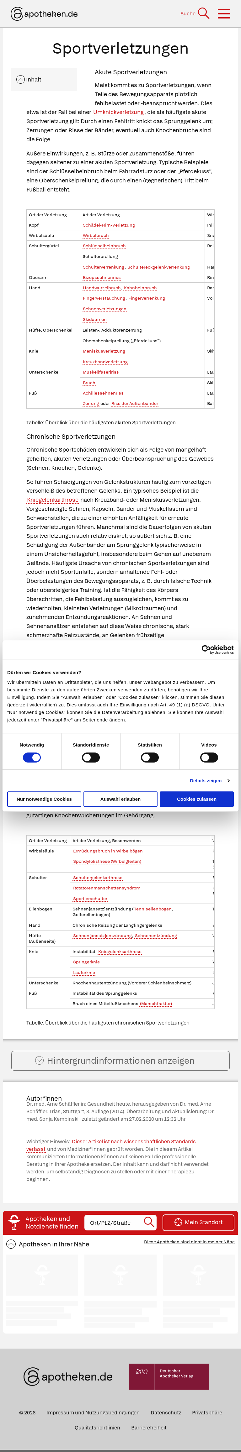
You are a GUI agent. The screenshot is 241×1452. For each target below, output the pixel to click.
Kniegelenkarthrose (52, 499)
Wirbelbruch (96, 235)
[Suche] (195, 13)
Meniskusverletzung (104, 351)
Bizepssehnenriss (102, 277)
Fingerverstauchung (104, 298)
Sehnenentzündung (156, 935)
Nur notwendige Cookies (44, 799)
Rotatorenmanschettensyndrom (106, 888)
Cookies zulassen (197, 799)
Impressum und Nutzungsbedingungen (93, 1415)
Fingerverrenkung (146, 298)
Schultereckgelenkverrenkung (158, 267)
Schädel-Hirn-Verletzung (109, 225)
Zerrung (91, 403)
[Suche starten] (149, 1224)
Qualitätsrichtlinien (97, 1430)
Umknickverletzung (118, 112)
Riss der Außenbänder (134, 403)
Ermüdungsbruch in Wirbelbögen (108, 851)
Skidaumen (95, 319)
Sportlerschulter (90, 898)
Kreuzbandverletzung (105, 361)
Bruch (89, 382)
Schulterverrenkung (103, 267)
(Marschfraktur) (156, 1003)
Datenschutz (166, 1415)
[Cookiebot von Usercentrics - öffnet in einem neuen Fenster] (206, 649)
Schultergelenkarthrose (97, 877)
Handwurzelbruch (102, 288)
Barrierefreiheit (149, 1430)
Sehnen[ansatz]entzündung (102, 935)
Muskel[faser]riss (101, 372)
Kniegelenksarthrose (120, 951)
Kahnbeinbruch (140, 288)
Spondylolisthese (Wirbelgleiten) (107, 861)
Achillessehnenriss (103, 393)
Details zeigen (206, 780)
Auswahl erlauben (120, 799)
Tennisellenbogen (153, 909)
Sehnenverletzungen (104, 309)
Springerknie (86, 962)
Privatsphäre (207, 1415)
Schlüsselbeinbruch (104, 246)
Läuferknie (84, 972)
